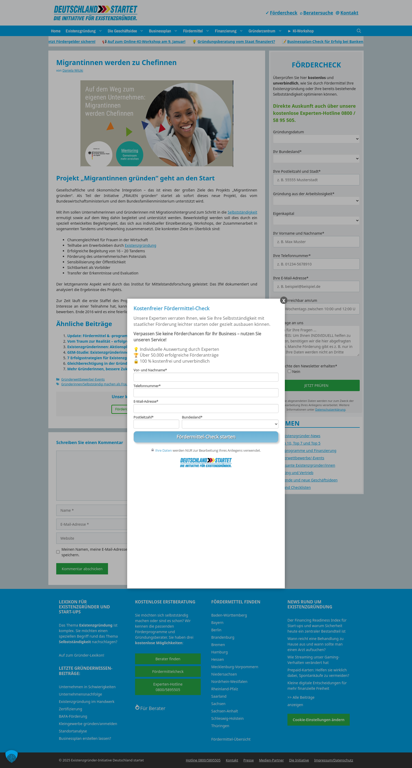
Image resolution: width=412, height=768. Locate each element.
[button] (11, 756)
